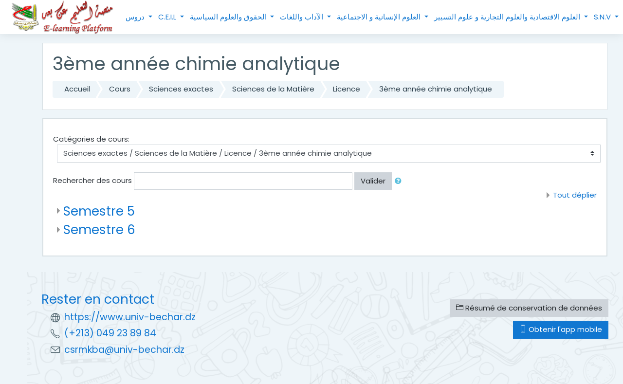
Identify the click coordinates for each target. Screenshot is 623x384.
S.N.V (603, 17)
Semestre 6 (99, 229)
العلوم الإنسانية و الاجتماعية (379, 17)
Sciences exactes (181, 89)
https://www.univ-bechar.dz (130, 317)
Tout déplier (575, 195)
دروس (136, 17)
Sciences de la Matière (273, 89)
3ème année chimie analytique (435, 89)
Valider (373, 181)
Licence (346, 89)
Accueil (77, 89)
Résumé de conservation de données (529, 308)
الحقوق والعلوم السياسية (229, 17)
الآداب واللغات (302, 17)
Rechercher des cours (92, 180)
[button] (400, 181)
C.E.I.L (168, 17)
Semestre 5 (99, 211)
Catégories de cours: (91, 139)
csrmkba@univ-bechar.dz (124, 349)
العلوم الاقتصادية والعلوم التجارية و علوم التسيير (508, 17)
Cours (119, 89)
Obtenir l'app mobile (560, 329)
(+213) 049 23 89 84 (110, 333)
